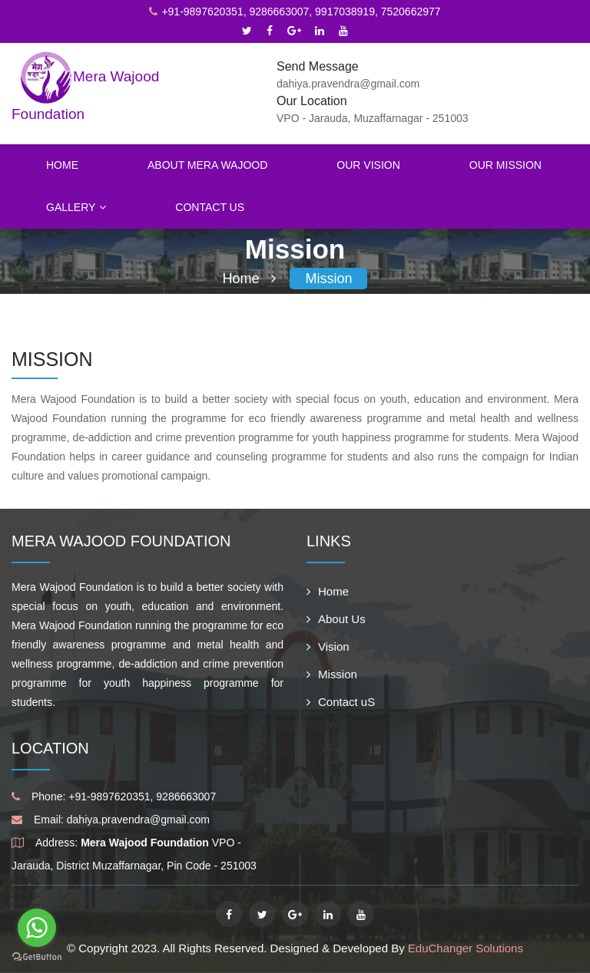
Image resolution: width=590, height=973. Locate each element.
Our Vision (367, 165)
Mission (328, 278)
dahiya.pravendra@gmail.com (138, 819)
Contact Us (209, 207)
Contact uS (341, 701)
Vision (328, 646)
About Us (336, 618)
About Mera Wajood (207, 165)
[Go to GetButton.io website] (36, 957)
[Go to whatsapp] (37, 928)
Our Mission (505, 165)
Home (62, 165)
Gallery (76, 207)
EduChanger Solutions (465, 948)
